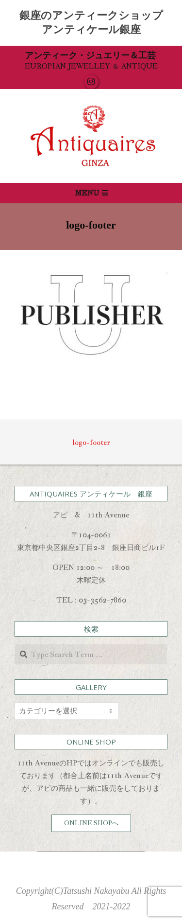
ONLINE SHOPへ (91, 823)
